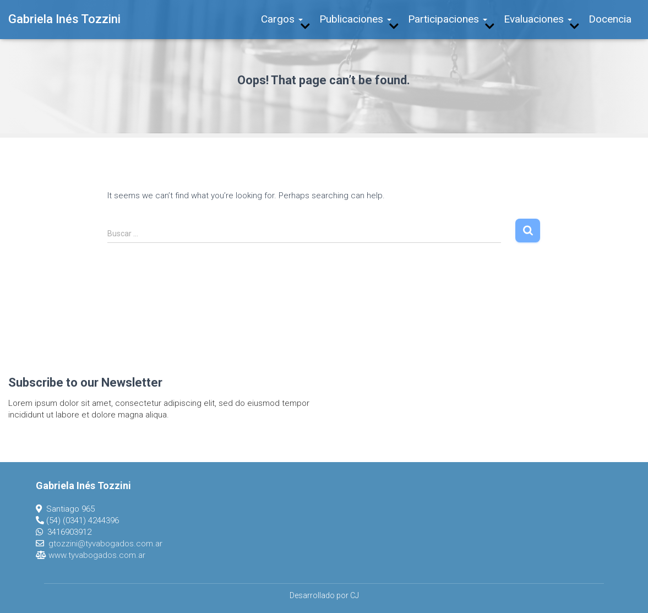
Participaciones (447, 19)
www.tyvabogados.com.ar (96, 555)
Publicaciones (355, 19)
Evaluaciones (538, 19)
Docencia (610, 19)
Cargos (282, 19)
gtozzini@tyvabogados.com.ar (105, 544)
